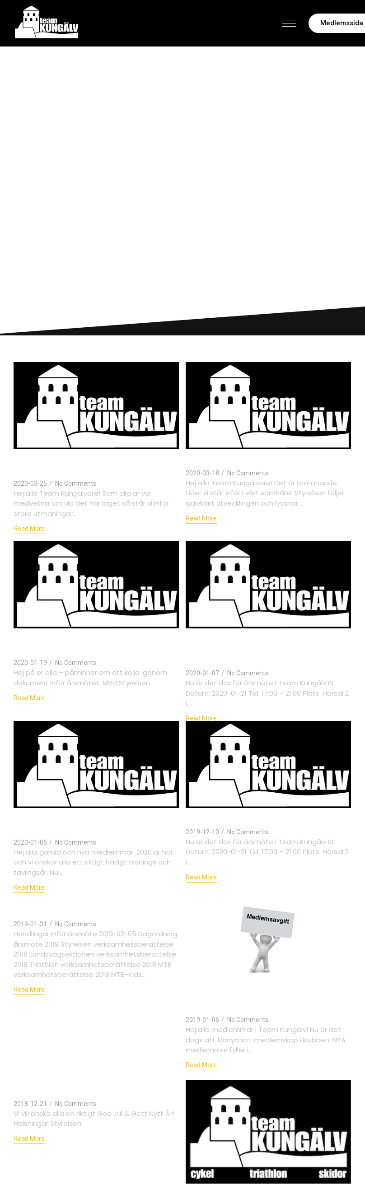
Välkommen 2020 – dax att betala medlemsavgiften (85, 823)
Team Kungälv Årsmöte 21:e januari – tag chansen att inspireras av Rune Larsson (260, 648)
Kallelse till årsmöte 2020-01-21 (250, 817)
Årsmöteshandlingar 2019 (67, 910)
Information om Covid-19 (235, 459)
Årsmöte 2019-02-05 (226, 1192)
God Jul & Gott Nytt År (61, 1089)
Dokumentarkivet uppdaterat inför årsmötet (85, 643)
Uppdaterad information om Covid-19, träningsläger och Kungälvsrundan (92, 464)
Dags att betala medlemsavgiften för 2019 (261, 1000)
